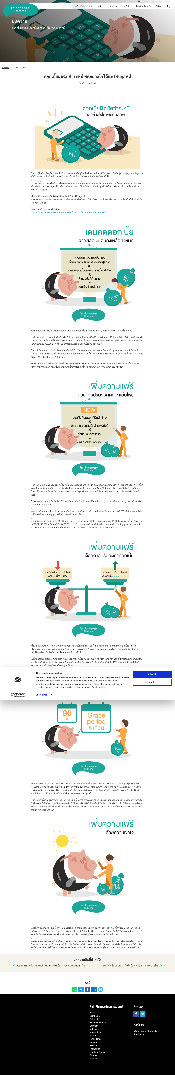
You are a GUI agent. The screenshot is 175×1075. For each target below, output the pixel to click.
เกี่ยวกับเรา (144, 2)
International (96, 1032)
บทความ (113, 6)
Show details (42, 1069)
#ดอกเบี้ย (79, 212)
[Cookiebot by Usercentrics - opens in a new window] (18, 1070)
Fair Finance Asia (98, 1022)
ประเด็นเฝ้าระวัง (143, 6)
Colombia (94, 1019)
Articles (5, 68)
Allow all (152, 1049)
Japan (93, 1035)
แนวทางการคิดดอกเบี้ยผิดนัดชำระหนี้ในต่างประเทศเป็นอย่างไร (48, 966)
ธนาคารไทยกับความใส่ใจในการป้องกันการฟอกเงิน (133, 966)
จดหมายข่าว (156, 2)
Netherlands (96, 1039)
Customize (152, 1057)
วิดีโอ (158, 6)
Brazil (92, 1012)
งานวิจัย (126, 6)
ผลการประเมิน (96, 6)
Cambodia (95, 1016)
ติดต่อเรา (166, 2)
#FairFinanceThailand (41, 212)
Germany (94, 1026)
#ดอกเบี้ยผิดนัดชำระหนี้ (95, 212)
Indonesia (94, 1029)
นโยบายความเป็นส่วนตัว (145, 1031)
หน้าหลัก (79, 6)
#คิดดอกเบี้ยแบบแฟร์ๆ (63, 212)
